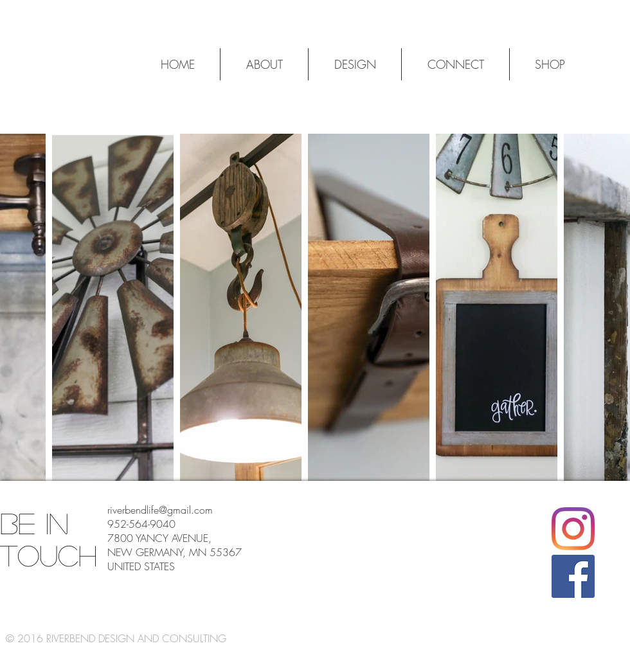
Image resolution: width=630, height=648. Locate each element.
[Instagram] (573, 528)
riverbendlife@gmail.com (160, 510)
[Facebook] (573, 576)
